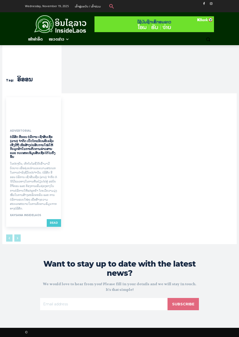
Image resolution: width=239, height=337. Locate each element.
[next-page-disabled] (17, 238)
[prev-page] (9, 238)
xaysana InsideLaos (25, 215)
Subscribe (183, 304)
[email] (104, 304)
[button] (111, 6)
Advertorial (20, 131)
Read (54, 222)
